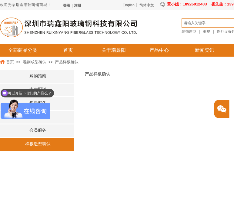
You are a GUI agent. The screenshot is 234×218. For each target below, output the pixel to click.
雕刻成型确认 (34, 62)
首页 (68, 50)
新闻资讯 (204, 50)
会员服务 (37, 130)
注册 (77, 5)
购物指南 (37, 76)
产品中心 (159, 50)
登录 (66, 5)
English (129, 5)
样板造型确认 (38, 144)
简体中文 (146, 5)
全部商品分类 (22, 50)
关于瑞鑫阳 (114, 50)
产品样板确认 (67, 62)
